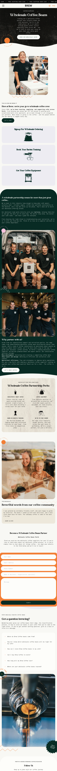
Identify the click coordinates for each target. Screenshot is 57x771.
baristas (37, 212)
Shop (52, 6)
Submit (28, 602)
